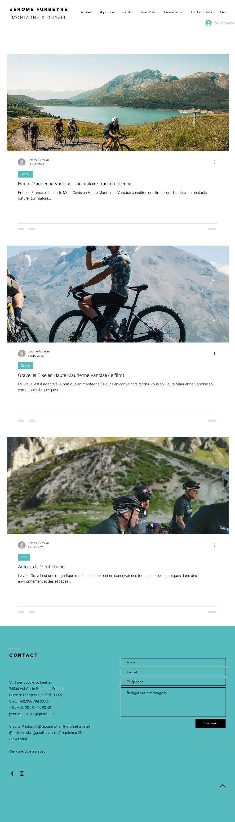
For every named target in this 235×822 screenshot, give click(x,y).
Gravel (41, 40)
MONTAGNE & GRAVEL (40, 17)
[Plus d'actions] (216, 162)
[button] (223, 40)
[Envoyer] (210, 723)
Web (85, 40)
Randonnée (64, 40)
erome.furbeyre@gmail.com (32, 714)
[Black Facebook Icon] (12, 773)
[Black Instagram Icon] (22, 773)
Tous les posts (16, 40)
